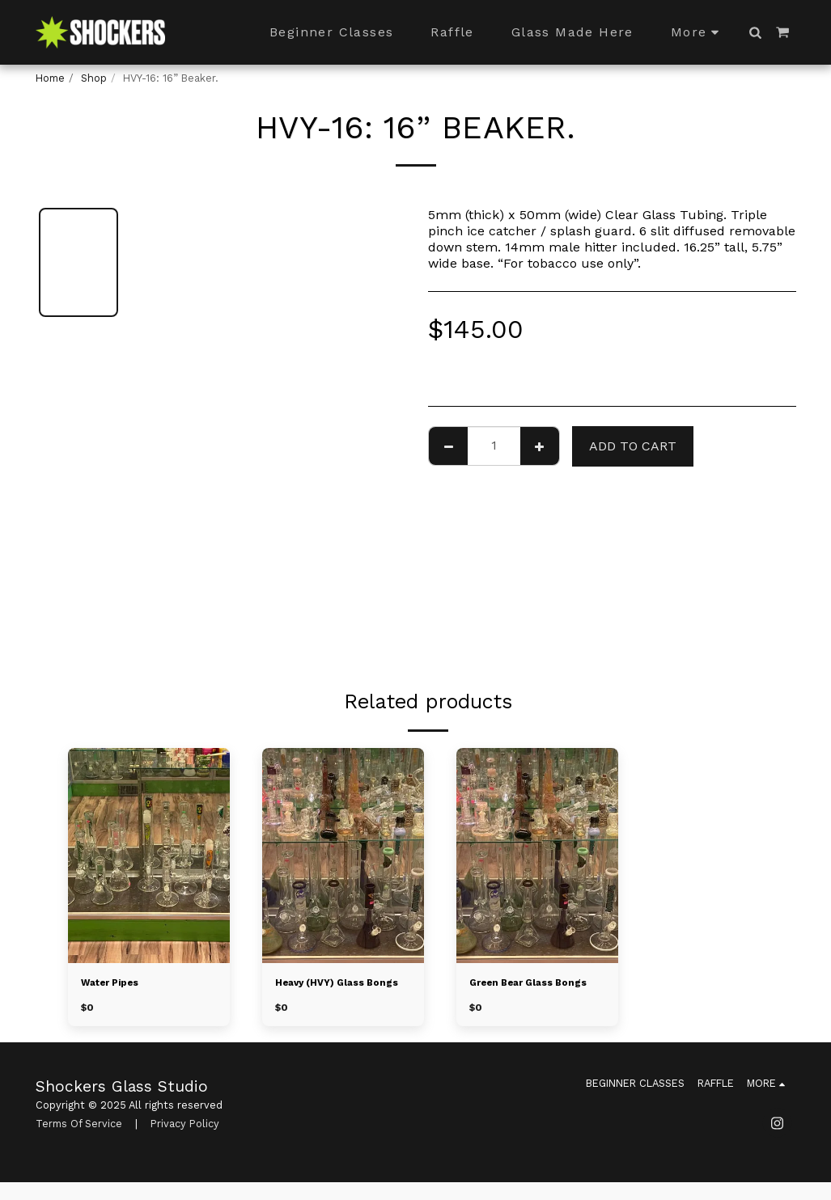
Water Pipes (114, 984)
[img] (149, 856)
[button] (756, 32)
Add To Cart (632, 446)
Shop (94, 78)
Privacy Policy (185, 1141)
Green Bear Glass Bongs (535, 984)
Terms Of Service (79, 1141)
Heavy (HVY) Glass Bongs (325, 991)
